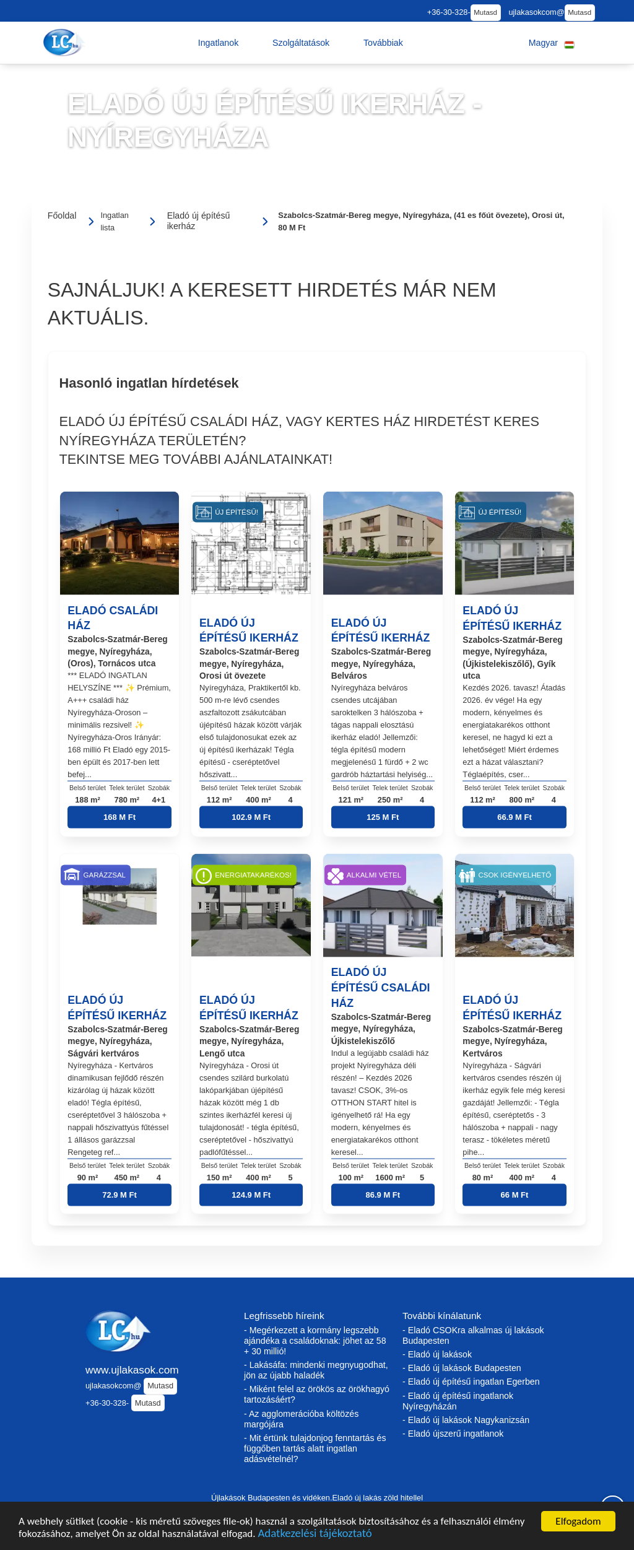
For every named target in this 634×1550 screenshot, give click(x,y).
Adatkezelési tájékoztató (314, 1536)
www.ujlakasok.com (132, 1370)
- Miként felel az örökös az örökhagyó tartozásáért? (316, 1394)
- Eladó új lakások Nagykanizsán (465, 1420)
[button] (219, 42)
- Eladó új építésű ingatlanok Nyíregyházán (457, 1401)
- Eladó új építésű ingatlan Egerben (471, 1382)
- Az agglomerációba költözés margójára (301, 1419)
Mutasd (485, 12)
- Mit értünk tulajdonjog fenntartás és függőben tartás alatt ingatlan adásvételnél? (315, 1448)
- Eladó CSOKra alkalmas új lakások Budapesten (473, 1335)
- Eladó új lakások (437, 1354)
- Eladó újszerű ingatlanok (452, 1434)
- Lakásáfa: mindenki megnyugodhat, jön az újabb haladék (316, 1370)
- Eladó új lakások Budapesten (461, 1368)
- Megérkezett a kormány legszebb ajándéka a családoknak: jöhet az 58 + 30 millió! (315, 1340)
